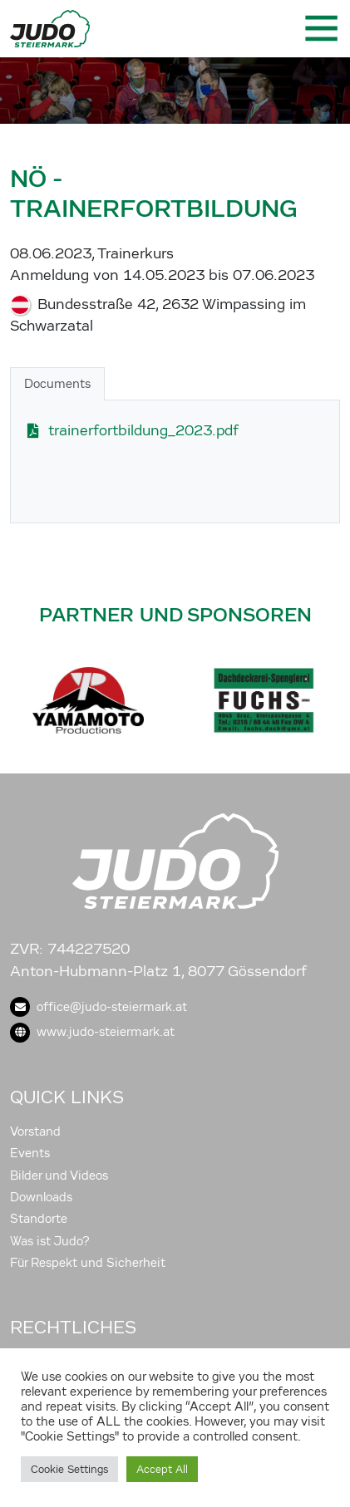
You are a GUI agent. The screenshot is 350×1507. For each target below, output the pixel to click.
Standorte (38, 1218)
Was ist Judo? (50, 1241)
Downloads (41, 1197)
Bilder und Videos (59, 1175)
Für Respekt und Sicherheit (87, 1262)
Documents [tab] (57, 383)
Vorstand (35, 1131)
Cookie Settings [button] (69, 1469)
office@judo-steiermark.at (98, 1006)
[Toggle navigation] (320, 28)
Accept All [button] (162, 1469)
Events (30, 1153)
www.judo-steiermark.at (92, 1031)
